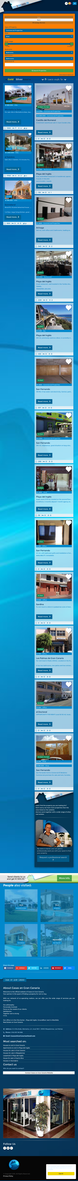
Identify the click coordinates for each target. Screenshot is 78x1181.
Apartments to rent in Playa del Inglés (16, 1048)
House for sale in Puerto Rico (13, 1058)
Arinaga (40, 228)
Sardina (40, 604)
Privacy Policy (8, 1176)
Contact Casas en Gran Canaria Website (39, 1073)
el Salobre (10, 158)
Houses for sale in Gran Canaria (14, 1050)
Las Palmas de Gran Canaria (50, 658)
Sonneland (10, 205)
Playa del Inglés (43, 174)
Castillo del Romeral (46, 120)
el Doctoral (41, 712)
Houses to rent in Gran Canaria (14, 1045)
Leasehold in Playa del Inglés (13, 1055)
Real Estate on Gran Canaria (13, 1022)
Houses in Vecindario (10, 1061)
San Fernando (43, 389)
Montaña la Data (13, 109)
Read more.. (44, 132)
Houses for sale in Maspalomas (14, 1053)
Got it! (61, 1174)
